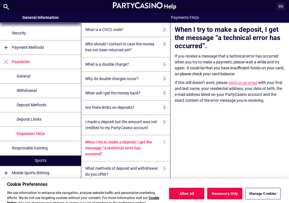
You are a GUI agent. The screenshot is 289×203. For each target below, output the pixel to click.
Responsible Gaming (30, 148)
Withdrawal (27, 90)
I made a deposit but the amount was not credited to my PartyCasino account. (127, 125)
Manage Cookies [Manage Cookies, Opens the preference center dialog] (263, 197)
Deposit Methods (31, 105)
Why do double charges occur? (127, 79)
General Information (40, 17)
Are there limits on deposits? (127, 107)
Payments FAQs (31, 133)
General (23, 76)
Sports (40, 160)
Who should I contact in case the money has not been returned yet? (127, 47)
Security (19, 33)
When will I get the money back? (127, 93)
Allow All (186, 197)
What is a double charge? (127, 64)
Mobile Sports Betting (24, 173)
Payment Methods (22, 47)
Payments (15, 62)
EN (281, 6)
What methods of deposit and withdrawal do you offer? (127, 171)
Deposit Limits (29, 119)
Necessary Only (225, 197)
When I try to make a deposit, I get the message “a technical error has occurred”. (127, 148)
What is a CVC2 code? (127, 30)
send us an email (242, 82)
